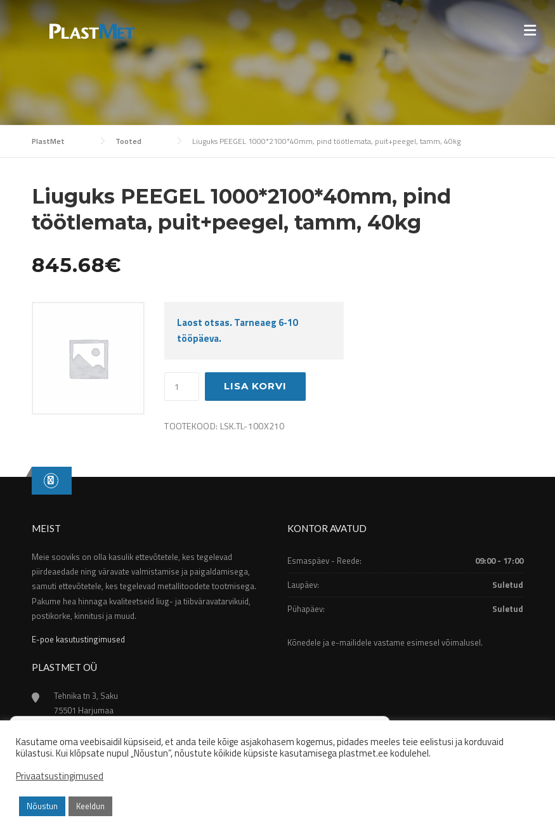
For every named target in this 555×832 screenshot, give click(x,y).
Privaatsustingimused (59, 776)
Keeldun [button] (90, 806)
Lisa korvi (255, 386)
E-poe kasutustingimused (78, 639)
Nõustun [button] (42, 806)
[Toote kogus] (181, 386)
